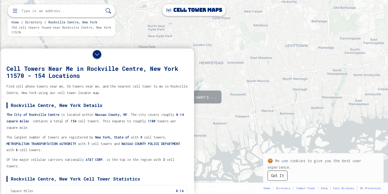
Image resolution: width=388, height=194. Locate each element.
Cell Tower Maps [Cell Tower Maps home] (194, 10)
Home (15, 22)
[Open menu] (15, 10)
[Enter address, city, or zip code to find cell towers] (62, 11)
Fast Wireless (343, 188)
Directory (33, 22)
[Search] (108, 11)
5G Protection (370, 188)
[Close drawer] (97, 54)
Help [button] (324, 188)
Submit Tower (306, 188)
